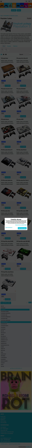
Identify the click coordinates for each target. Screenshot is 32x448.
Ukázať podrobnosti (8, 227)
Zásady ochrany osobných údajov (21, 225)
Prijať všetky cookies (22, 228)
